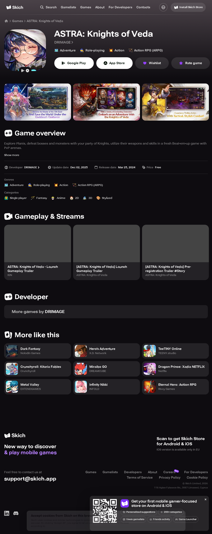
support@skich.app (30, 479)
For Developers (120, 7)
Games (85, 7)
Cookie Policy (197, 477)
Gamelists (68, 7)
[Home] (14, 7)
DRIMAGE (64, 42)
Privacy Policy (169, 477)
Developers (133, 472)
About (99, 7)
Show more (11, 155)
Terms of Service (140, 477)
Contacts (143, 7)
